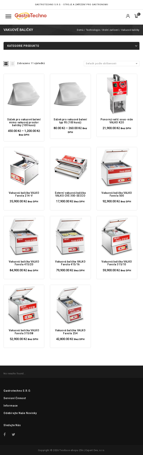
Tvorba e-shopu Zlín (71, 450)
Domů (80, 30)
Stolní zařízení (110, 30)
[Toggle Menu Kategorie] (8, 16)
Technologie (93, 30)
